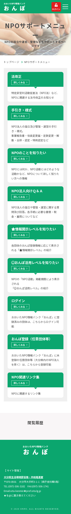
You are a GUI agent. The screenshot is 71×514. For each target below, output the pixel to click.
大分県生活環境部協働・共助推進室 (23, 477)
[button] (65, 7)
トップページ (11, 62)
